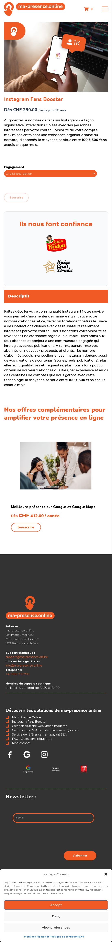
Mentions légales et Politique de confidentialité (54, 936)
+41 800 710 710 (17, 674)
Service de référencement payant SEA (36, 734)
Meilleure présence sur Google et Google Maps (53, 507)
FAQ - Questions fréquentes (29, 739)
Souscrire (16, 198)
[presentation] (65, 838)
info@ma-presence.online (24, 665)
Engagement (14, 167)
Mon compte (18, 743)
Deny (56, 916)
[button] (106, 874)
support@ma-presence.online (27, 657)
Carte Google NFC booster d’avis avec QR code (42, 730)
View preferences (56, 927)
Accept (56, 905)
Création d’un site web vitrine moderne (36, 726)
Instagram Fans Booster (26, 721)
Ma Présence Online (23, 717)
